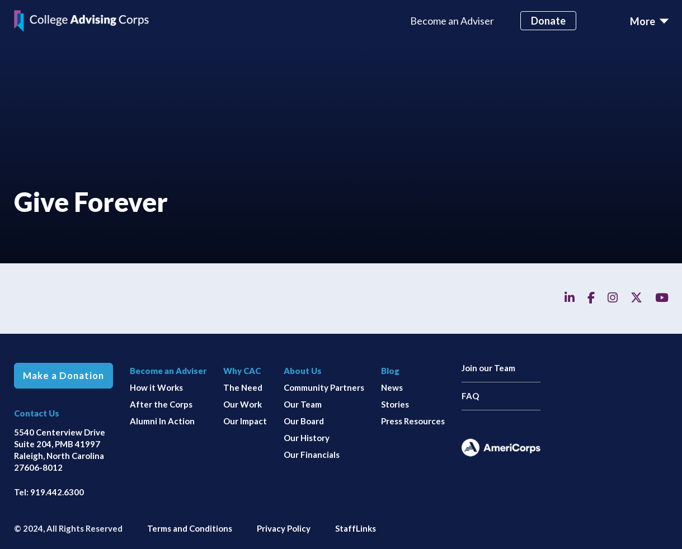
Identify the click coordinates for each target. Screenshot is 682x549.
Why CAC (242, 371)
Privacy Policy (284, 528)
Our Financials (312, 454)
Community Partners (324, 387)
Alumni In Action (162, 421)
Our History (307, 438)
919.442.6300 (57, 492)
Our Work (242, 404)
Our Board (304, 421)
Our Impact (245, 421)
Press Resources (413, 421)
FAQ (470, 396)
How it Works (156, 387)
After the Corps (161, 404)
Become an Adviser (452, 21)
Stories (395, 404)
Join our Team (488, 368)
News (392, 387)
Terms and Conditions (189, 528)
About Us (303, 371)
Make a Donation (63, 375)
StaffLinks (355, 528)
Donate (548, 21)
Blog (390, 371)
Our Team (303, 404)
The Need (242, 387)
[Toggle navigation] (649, 21)
